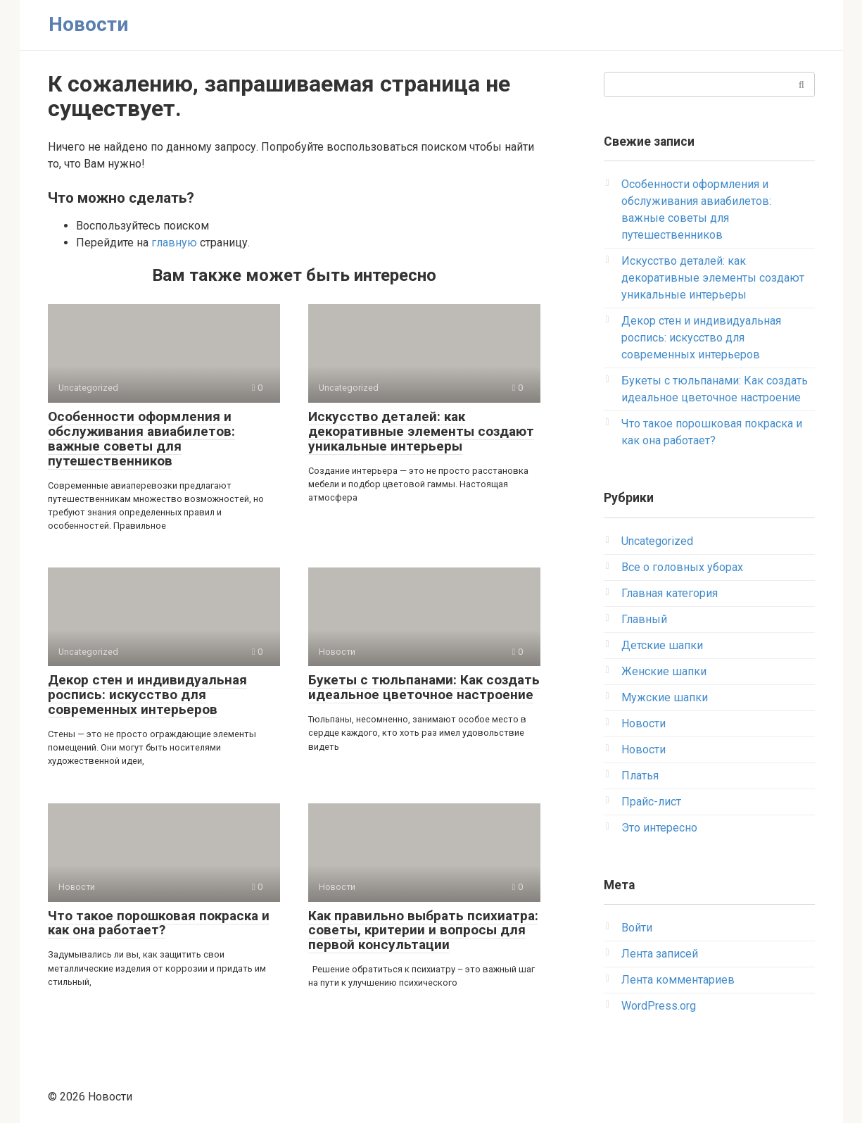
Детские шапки (662, 645)
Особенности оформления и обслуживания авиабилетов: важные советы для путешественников (141, 438)
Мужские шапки (664, 697)
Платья (640, 775)
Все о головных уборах (682, 567)
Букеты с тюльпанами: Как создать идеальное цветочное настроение (424, 687)
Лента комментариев (678, 979)
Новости (88, 24)
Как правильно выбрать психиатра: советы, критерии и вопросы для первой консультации (423, 930)
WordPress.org (658, 1005)
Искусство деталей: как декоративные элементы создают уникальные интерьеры (421, 431)
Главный (644, 619)
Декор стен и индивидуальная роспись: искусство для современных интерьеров (147, 694)
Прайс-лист (651, 801)
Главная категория (669, 593)
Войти (636, 927)
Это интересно (659, 827)
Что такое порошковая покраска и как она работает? (159, 923)
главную (174, 242)
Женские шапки (663, 671)
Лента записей (659, 953)
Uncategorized (657, 541)
